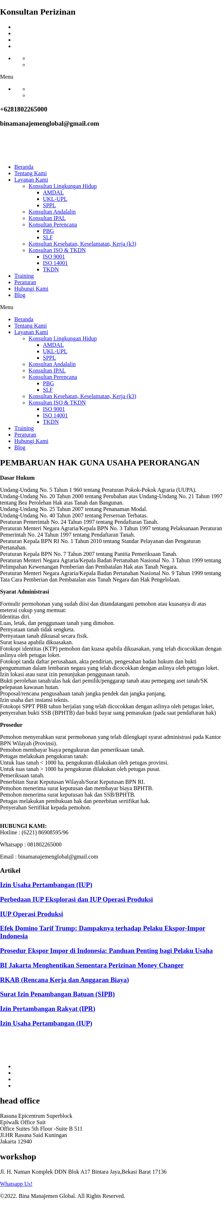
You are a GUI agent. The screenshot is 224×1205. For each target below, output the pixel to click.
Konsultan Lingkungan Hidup (63, 186)
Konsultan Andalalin (52, 212)
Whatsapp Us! (16, 1184)
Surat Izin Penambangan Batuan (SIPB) (57, 994)
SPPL (49, 205)
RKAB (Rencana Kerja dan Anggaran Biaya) (64, 980)
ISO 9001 (54, 257)
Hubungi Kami (31, 289)
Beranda (23, 167)
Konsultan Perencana (53, 224)
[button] (112, 77)
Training (24, 276)
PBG (48, 231)
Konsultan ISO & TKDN (57, 250)
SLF (48, 237)
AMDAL (53, 192)
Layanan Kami (31, 180)
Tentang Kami (30, 173)
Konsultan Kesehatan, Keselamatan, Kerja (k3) (82, 244)
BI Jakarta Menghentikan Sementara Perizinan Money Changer (92, 965)
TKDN (51, 269)
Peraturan (25, 282)
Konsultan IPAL (47, 218)
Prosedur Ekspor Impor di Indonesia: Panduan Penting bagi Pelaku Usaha (106, 950)
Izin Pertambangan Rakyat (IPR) (47, 1008)
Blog (19, 295)
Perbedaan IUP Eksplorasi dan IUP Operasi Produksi (76, 899)
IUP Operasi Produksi (31, 914)
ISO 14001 (55, 263)
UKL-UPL (55, 199)
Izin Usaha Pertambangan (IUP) (46, 884)
